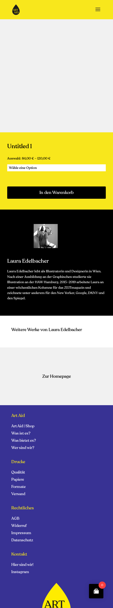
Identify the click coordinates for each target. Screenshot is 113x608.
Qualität (18, 473)
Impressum (21, 533)
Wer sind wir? (22, 448)
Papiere (17, 480)
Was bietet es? (23, 441)
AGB (15, 519)
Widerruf (19, 526)
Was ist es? (20, 434)
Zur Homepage (56, 376)
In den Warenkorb (56, 192)
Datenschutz (22, 540)
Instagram (20, 572)
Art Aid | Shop (22, 426)
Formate (18, 487)
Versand (18, 494)
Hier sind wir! (22, 565)
